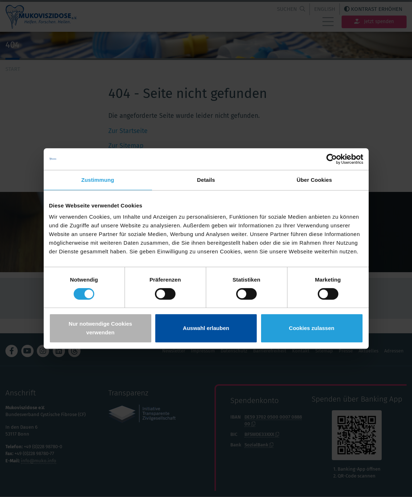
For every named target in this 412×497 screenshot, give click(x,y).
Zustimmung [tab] (97, 180)
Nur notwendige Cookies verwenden (100, 328)
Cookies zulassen (311, 328)
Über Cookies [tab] (314, 180)
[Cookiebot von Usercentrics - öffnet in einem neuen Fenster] (331, 159)
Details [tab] (206, 180)
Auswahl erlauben (206, 328)
